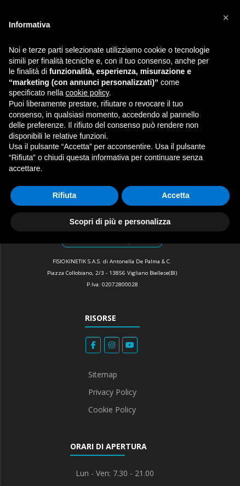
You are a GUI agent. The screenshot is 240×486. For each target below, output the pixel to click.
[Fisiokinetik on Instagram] (111, 345)
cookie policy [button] (87, 92)
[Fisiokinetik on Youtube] (130, 345)
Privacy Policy (112, 392)
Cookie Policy (112, 409)
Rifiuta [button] (65, 195)
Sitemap (102, 374)
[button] (226, 17)
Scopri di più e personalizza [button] (120, 221)
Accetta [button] (176, 195)
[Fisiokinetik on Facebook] (93, 345)
